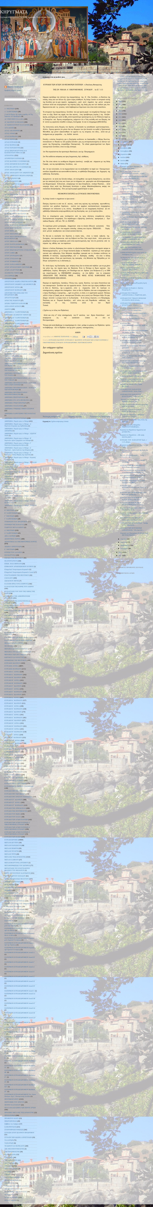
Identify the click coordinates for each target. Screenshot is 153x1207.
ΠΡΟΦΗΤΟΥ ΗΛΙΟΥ (11, 1118)
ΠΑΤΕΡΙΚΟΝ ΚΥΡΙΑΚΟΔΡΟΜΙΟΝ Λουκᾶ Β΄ (19, 957)
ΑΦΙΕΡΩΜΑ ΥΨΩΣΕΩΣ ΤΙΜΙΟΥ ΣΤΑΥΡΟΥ (19, 409)
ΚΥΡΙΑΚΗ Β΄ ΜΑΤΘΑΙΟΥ (13, 683)
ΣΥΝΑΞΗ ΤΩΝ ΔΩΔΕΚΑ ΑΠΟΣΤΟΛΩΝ (18, 1137)
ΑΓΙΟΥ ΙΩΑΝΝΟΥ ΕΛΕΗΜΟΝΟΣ (16, 211)
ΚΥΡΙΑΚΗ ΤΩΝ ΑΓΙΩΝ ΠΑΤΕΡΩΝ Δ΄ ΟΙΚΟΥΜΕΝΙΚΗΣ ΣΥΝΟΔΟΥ (17, 828)
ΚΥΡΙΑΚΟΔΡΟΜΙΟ (70, 342)
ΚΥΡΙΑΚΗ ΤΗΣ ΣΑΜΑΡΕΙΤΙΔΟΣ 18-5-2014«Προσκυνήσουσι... (133, 314)
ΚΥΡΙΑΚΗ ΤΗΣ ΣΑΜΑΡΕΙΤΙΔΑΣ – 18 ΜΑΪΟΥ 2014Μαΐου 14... (133, 336)
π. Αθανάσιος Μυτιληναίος (13, 906)
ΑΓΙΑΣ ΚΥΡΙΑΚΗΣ (11, 142)
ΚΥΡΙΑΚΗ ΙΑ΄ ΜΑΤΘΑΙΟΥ (13, 743)
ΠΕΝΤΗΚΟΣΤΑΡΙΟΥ (118, 72)
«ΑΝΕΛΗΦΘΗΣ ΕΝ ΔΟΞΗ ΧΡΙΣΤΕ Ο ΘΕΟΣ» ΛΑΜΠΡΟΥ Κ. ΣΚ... (133, 238)
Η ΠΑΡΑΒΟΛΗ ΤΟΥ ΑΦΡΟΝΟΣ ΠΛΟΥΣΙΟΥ (19, 618)
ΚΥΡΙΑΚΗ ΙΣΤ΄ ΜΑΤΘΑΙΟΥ (14, 778)
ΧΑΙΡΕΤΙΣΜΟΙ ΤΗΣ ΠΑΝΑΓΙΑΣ (15, 1192)
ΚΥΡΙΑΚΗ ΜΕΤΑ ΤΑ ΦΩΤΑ (13, 780)
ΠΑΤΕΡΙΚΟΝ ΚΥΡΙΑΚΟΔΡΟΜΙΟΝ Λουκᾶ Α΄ (19, 952)
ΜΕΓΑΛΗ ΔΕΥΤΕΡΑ (11, 842)
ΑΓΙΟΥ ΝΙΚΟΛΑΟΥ (11, 241)
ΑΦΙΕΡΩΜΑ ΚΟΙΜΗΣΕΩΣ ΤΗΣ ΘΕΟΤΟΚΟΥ (19, 334)
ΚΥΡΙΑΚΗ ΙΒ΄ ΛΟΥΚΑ (12, 746)
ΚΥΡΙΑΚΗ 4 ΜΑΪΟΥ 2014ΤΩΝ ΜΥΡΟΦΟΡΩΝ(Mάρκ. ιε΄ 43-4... (132, 504)
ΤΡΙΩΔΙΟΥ (130, 72)
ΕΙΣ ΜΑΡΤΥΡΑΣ (10, 555)
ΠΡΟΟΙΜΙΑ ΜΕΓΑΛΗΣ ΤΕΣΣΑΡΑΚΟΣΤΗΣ (19, 1112)
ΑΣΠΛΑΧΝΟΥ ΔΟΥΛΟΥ (12, 306)
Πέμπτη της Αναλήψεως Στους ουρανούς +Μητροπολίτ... (130, 269)
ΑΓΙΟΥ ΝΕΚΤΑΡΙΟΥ (11, 234)
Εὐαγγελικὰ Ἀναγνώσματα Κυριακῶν (16, 569)
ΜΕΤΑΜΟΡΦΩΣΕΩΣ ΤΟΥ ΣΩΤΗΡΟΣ (17, 865)
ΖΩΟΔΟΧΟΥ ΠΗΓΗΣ (11, 581)
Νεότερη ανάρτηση (51, 416)
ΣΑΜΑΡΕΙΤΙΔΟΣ (10, 1127)
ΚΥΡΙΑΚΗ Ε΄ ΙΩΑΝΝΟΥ (12, 703)
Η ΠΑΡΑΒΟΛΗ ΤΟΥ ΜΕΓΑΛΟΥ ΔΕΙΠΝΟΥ (19, 628)
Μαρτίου (123, 542)
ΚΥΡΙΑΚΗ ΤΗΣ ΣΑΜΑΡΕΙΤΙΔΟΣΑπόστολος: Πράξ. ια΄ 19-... (134, 325)
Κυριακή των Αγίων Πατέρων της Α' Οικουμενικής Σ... (132, 187)
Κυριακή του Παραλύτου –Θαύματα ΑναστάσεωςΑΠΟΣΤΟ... (132, 415)
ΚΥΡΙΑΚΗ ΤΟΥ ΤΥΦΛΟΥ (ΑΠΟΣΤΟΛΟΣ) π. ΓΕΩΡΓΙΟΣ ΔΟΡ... (133, 294)
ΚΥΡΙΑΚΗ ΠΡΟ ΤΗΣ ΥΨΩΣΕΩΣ (15, 791)
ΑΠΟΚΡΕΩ (8, 279)
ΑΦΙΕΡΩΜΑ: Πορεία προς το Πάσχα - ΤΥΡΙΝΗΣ (20, 505)
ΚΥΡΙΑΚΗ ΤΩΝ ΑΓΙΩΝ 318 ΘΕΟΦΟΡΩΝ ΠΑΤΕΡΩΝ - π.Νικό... (132, 172)
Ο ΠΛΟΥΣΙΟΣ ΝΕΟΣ (11, 893)
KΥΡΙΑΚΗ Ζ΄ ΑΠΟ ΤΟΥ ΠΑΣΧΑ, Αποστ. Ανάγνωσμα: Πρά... (134, 182)
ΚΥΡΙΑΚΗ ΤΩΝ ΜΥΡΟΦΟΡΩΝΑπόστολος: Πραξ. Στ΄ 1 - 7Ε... (134, 487)
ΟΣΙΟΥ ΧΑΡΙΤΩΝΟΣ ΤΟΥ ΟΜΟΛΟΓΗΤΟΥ (19, 904)
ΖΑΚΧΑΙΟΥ (8, 578)
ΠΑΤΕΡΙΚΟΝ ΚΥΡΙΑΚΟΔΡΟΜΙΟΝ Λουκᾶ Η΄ (19, 981)
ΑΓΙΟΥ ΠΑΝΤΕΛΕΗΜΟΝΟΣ (14, 244)
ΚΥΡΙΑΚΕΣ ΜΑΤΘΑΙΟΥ (27, 72)
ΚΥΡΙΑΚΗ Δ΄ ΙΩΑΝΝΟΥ (12, 694)
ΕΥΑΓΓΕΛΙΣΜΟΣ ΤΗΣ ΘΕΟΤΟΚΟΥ (16, 575)
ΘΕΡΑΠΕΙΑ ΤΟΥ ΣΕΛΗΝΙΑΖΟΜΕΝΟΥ (17, 652)
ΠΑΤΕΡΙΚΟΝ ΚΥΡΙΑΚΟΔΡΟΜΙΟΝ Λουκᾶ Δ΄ (19, 967)
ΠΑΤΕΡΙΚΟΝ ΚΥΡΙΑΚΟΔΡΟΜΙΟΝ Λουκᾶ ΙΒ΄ (20, 998)
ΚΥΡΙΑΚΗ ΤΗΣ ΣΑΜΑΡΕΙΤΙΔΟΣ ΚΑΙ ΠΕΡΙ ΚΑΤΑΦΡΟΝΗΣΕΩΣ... (133, 372)
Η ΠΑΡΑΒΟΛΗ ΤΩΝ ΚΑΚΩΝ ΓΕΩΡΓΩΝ (18, 640)
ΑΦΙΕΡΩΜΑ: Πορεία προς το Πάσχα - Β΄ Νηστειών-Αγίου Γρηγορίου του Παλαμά (17, 439)
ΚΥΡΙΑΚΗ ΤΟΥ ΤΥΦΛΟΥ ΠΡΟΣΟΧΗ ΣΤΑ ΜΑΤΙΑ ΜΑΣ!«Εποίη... (133, 299)
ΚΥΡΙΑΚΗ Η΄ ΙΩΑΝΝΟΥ (13, 720)
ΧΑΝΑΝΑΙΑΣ (9, 1194)
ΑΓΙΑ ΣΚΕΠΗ (9, 128)
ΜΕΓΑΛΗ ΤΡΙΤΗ (10, 854)
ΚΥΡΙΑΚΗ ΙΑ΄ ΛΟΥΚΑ (12, 740)
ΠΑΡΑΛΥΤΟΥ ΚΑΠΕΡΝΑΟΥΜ (15, 915)
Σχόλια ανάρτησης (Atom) (59, 421)
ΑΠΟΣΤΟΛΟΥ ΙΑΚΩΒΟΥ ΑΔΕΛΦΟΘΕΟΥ (18, 284)
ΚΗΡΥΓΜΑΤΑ (14, 11)
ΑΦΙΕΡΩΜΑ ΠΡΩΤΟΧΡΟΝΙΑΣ (15, 397)
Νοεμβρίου (124, 145)
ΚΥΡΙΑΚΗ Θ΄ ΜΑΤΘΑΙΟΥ (13, 732)
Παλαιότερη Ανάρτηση (100, 416)
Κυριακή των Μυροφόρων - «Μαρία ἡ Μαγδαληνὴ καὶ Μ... (132, 509)
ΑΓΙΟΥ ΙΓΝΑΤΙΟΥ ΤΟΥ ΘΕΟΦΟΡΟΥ (17, 208)
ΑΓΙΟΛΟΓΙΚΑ (105, 72)
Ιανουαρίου (124, 548)
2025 (120, 104)
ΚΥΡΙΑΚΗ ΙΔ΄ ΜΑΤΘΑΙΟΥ (13, 760)
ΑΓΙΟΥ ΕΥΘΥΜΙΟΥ (11, 205)
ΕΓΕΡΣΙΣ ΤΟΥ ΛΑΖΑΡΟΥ (13, 552)
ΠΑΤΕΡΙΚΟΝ (8, 921)
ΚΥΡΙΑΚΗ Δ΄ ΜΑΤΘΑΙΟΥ (13, 700)
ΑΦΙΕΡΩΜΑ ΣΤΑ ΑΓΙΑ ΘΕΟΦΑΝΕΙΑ (17, 400)
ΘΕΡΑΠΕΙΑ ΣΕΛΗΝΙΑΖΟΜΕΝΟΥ (16, 649)
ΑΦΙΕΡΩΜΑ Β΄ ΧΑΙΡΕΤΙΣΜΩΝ (15, 318)
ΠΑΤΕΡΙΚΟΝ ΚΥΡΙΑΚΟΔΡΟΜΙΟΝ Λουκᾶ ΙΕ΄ (19, 1013)
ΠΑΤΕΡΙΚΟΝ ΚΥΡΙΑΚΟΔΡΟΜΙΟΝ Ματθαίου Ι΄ (20, 1061)
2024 (120, 108)
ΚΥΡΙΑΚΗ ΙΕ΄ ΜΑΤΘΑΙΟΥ (13, 766)
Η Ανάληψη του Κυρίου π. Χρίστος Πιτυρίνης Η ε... (131, 289)
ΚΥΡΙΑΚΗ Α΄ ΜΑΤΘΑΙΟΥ (13, 675)
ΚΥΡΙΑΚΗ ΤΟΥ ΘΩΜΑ (12, 814)
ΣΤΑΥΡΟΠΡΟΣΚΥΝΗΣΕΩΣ (13, 1130)
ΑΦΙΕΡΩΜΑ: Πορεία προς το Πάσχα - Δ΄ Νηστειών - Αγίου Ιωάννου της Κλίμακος (17, 449)
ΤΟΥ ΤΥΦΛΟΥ (9, 1163)
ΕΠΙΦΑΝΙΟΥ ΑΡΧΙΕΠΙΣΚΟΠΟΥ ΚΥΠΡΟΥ (19, 566)
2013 (120, 552)
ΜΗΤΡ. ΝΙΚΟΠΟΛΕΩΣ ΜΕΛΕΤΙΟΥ (16, 879)
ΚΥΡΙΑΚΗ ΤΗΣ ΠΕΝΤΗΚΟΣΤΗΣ (15, 811)
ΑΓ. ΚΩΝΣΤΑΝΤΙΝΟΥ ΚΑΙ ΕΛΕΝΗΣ (17, 125)
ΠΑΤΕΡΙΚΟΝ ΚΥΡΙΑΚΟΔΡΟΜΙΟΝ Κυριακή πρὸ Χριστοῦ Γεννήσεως (19, 948)
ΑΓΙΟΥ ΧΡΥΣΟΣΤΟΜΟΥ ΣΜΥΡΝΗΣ (17, 267)
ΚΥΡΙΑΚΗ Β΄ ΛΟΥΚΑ (12, 680)
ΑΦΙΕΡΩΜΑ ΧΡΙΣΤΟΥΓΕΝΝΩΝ (15, 418)
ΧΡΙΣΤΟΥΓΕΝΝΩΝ (11, 1197)
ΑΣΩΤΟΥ (7, 309)
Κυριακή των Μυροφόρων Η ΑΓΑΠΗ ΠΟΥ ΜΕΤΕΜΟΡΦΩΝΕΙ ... (134, 534)
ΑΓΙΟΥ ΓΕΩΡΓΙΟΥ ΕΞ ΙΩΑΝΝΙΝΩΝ (16, 184)
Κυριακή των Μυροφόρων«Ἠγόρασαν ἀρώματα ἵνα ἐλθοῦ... (132, 481)
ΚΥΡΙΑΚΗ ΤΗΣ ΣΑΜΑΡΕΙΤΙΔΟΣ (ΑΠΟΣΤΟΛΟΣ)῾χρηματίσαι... (131, 309)
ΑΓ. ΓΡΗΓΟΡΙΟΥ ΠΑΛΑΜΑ (13, 119)
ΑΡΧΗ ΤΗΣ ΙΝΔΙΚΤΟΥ (12, 300)
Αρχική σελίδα (74, 416)
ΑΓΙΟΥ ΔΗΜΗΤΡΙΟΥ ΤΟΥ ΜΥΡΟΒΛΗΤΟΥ (19, 197)
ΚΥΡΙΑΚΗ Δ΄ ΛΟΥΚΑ (12, 697)
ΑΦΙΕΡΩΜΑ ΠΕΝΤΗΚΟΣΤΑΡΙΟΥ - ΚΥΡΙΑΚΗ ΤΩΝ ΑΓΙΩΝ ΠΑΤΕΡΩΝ (20, 384)
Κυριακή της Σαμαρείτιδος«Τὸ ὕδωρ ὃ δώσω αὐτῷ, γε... (132, 319)
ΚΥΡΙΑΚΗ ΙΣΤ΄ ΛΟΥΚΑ (12, 775)
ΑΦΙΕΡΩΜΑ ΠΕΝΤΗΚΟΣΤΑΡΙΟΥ (16, 346)
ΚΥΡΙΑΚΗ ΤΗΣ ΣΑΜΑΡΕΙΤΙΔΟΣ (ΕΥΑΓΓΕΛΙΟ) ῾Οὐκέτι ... (131, 304)
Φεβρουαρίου (125, 545)
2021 (120, 117)
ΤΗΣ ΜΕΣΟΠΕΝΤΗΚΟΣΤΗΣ (14, 1149)
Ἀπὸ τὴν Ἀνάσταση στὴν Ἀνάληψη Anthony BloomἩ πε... (131, 263)
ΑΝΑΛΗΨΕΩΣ (9, 276)
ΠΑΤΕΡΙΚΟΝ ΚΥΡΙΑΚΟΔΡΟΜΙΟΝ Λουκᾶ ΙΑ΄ (20, 994)
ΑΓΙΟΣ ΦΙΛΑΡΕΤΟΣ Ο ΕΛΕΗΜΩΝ (16, 167)
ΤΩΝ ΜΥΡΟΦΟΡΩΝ (11, 1180)
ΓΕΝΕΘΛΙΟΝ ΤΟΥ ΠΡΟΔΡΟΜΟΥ (15, 522)
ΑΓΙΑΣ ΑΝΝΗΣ (9, 133)
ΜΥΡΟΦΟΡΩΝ (9, 885)
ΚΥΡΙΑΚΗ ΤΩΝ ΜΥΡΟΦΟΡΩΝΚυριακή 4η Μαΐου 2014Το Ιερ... (133, 493)
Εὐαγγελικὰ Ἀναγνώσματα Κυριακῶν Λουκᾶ (19, 572)
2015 (120, 136)
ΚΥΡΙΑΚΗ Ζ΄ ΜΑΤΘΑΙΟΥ (13, 717)
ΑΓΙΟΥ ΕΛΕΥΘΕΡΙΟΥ (12, 202)
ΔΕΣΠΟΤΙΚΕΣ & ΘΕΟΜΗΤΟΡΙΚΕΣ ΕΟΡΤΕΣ (83, 72)
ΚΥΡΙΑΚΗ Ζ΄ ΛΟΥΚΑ (12, 715)
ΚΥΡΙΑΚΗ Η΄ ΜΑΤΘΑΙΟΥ (13, 726)
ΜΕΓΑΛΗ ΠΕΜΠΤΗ (11, 848)
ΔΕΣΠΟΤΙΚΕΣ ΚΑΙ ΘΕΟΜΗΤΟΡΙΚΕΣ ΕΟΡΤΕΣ (20, 542)
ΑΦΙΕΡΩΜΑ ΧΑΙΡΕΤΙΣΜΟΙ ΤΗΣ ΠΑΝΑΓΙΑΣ (20, 413)
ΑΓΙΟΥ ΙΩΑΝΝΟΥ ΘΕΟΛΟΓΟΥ (15, 214)
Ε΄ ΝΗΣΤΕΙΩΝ (9, 549)
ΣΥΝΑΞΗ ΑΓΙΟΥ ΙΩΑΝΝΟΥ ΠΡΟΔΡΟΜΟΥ (19, 1133)
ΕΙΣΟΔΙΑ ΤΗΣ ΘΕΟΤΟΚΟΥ (13, 558)
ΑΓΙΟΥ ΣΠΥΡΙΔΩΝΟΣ (12, 256)
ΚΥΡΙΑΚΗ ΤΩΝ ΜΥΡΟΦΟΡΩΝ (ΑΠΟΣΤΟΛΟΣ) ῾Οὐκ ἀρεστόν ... (132, 529)
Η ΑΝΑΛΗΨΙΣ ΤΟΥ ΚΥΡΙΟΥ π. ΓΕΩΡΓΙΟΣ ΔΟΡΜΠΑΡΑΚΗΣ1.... (132, 233)
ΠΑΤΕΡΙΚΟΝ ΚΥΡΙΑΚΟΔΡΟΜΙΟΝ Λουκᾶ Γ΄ (19, 962)
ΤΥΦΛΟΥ (7, 1174)
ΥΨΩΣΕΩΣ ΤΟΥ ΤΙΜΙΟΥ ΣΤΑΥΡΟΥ (16, 1186)
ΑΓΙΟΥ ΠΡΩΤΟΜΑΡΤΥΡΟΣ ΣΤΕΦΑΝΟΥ (18, 250)
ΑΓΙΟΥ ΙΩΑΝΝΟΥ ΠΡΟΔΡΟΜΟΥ (15, 216)
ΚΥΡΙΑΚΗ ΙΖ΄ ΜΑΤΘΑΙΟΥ (13, 772)
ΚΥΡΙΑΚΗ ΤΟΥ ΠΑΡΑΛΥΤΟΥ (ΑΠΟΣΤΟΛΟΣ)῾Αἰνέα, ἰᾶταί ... (131, 390)
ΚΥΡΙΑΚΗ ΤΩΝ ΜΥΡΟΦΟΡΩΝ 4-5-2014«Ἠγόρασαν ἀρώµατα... (132, 466)
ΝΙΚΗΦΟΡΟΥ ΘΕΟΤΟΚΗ (13, 887)
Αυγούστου (124, 154)
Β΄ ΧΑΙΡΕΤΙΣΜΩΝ (10, 513)
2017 (120, 130)
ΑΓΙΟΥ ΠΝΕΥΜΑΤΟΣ (12, 247)
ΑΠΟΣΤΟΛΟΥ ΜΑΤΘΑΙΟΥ (13, 290)
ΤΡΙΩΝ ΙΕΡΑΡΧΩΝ (10, 1169)
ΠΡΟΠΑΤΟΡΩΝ (9, 1115)
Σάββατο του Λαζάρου (11, 1124)
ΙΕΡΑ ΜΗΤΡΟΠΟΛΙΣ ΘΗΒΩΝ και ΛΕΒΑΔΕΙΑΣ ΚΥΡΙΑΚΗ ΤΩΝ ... (132, 519)
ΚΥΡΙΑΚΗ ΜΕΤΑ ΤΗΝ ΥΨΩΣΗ (15, 783)
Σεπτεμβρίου (124, 151)
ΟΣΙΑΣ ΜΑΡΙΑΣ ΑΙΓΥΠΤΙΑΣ (14, 901)
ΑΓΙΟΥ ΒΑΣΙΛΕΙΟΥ (11, 181)
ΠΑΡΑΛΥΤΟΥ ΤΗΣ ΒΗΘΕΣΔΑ (14, 918)
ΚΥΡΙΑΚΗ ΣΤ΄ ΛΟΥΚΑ (12, 802)
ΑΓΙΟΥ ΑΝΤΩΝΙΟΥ (11, 178)
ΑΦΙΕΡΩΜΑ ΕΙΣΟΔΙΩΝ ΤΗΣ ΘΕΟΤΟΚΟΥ (18, 326)
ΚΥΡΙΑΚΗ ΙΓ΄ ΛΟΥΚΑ (12, 752)
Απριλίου (123, 539)
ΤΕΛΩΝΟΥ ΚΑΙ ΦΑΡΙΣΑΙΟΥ (14, 1146)
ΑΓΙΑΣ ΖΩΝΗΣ (9, 139)
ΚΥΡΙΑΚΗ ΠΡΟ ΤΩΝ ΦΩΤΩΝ (14, 794)
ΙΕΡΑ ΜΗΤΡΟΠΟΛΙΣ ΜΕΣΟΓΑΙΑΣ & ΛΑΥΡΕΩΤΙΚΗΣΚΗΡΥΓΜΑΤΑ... (132, 471)
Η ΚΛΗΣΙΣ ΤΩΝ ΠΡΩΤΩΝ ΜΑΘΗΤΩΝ (17, 615)
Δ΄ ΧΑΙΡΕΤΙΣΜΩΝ (10, 533)
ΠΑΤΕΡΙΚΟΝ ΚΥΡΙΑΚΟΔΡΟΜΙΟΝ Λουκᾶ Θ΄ (19, 986)
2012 (120, 555)
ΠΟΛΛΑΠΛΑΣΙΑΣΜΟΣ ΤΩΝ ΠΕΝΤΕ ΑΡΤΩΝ (20, 1108)
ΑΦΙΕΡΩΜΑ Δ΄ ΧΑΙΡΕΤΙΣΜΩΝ (15, 323)
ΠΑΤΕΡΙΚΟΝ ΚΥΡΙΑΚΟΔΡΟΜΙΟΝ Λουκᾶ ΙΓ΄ (19, 1003)
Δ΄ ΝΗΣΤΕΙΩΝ (9, 530)
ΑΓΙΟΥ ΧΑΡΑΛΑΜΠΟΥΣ (13, 264)
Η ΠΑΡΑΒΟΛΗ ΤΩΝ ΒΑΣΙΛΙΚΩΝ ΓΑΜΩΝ (19, 637)
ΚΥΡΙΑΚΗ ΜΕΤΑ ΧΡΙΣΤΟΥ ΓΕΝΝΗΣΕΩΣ (18, 786)
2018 (120, 126)
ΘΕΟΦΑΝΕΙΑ (9, 646)
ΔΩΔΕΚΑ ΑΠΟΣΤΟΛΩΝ (12, 546)
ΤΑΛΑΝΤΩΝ (8, 1140)
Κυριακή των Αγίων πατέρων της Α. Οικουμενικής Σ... (132, 193)
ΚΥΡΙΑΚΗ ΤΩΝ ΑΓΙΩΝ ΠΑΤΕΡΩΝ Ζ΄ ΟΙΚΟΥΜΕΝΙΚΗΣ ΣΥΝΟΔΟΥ (17, 833)
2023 (120, 111)
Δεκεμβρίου (124, 142)
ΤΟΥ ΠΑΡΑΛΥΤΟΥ (10, 1160)
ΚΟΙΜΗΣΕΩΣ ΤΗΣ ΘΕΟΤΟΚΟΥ (15, 660)
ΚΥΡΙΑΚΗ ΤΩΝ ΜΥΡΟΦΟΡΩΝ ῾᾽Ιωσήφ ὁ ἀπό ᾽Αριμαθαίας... (134, 524)
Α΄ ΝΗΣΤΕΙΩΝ (9, 109)
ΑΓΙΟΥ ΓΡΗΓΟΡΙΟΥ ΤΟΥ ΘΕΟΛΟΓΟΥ (17, 194)
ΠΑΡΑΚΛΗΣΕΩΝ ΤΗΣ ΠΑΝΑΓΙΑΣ (16, 912)
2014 (120, 139)
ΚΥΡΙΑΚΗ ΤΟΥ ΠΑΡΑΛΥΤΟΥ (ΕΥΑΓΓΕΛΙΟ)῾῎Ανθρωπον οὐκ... (132, 395)
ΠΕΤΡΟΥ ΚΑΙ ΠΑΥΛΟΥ (12, 1105)
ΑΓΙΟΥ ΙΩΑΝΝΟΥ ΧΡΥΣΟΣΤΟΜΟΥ (16, 219)
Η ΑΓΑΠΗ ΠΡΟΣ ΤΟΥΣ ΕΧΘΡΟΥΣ (16, 584)
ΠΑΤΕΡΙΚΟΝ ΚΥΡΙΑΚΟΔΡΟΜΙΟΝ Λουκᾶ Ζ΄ (19, 976)
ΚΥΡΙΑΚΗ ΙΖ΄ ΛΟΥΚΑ (12, 769)
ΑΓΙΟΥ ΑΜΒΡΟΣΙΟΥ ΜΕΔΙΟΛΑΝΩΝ (17, 175)
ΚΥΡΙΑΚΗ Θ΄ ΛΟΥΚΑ (12, 729)
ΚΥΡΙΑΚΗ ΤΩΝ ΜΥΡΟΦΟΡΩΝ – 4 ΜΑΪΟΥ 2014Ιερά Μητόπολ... (132, 499)
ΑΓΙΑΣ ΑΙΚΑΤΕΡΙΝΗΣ (12, 131)
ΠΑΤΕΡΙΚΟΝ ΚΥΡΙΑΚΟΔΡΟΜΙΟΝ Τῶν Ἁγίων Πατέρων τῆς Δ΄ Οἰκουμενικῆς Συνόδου (20, 1095)
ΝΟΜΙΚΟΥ (8, 890)
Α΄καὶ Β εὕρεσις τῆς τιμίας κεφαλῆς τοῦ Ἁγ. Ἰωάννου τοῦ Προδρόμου (18, 115)
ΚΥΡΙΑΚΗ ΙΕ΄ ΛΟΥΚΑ (12, 763)
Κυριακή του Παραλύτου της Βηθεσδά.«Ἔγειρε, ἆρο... (129, 400)
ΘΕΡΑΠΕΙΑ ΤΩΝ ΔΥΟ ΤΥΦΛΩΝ (15, 654)
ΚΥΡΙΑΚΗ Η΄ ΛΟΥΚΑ (12, 723)
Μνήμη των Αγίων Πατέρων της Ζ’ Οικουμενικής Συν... (131, 198)
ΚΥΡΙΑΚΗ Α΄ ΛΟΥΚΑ (12, 672)
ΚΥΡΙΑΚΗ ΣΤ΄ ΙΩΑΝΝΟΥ (13, 800)
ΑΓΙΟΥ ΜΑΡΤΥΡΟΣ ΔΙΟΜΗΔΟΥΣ (16, 225)
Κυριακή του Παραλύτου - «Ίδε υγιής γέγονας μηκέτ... (132, 436)
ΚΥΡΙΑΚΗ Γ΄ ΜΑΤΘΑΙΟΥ (13, 692)
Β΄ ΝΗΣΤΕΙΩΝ (9, 510)
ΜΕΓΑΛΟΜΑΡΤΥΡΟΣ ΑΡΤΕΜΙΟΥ (16, 863)
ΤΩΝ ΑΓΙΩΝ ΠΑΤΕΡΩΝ (12, 1177)
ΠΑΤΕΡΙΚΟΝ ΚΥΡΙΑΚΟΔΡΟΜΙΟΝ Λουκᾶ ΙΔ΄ (20, 1008)
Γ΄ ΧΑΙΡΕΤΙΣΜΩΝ (10, 519)
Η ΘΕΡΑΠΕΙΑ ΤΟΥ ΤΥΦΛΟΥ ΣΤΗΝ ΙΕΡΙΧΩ (19, 610)
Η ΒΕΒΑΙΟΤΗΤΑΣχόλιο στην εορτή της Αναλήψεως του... (133, 253)
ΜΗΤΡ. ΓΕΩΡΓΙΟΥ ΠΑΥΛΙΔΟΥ (15, 876)
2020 (120, 120)
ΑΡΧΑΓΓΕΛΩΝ (9, 298)
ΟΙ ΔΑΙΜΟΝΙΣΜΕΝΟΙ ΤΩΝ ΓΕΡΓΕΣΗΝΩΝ (19, 896)
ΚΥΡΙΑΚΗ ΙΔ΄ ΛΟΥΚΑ (12, 757)
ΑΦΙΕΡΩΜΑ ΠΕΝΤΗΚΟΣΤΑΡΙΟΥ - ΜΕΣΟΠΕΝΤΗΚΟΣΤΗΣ (16, 393)
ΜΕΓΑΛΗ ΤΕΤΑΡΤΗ (11, 851)
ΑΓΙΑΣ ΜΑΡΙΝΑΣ (10, 145)
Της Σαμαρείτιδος (10, 1154)
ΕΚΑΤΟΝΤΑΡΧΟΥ (10, 561)
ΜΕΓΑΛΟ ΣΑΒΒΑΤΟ (11, 860)
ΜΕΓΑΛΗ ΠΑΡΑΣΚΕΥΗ (12, 845)
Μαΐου (122, 164)
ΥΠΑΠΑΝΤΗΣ (9, 1183)
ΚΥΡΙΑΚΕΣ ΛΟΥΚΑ (60, 72)
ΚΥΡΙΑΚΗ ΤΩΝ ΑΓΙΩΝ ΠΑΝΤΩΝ (16, 819)
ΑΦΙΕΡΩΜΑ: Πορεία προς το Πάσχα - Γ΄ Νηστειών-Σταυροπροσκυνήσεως (17, 444)
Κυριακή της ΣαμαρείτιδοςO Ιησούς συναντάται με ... (132, 367)
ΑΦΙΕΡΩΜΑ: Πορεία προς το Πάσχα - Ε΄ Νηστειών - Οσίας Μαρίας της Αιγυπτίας (17, 454)
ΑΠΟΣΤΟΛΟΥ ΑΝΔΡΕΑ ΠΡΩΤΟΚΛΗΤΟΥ (18, 281)
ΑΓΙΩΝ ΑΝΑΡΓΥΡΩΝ (12, 270)
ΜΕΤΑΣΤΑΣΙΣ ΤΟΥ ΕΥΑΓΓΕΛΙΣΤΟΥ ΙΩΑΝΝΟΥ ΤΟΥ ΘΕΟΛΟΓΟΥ (17, 869)
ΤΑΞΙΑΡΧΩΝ (9, 1143)
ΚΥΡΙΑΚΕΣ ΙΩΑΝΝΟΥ (44, 72)
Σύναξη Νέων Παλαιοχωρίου (132, 92)
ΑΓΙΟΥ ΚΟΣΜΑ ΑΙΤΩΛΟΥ (13, 222)
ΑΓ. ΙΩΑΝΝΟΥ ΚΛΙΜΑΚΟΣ (14, 122)
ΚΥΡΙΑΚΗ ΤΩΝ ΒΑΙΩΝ (12, 837)
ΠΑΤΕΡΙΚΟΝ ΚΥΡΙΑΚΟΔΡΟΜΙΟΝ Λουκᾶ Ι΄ (19, 991)
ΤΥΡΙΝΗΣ (7, 1172)
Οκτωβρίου (124, 148)
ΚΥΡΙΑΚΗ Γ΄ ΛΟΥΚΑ (12, 689)
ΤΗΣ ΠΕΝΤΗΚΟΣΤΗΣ (12, 1152)
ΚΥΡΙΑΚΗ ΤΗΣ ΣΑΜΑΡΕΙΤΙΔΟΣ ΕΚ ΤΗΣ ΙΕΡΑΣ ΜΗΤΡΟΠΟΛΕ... (132, 362)
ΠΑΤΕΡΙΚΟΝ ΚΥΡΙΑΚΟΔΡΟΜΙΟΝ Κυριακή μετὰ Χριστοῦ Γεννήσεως (19, 939)
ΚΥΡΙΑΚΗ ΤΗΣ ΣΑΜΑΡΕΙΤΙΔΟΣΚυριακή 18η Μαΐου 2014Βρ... (134, 331)
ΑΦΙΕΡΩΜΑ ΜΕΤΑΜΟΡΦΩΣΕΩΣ (16, 339)
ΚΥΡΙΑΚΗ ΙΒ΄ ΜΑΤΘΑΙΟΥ (13, 749)
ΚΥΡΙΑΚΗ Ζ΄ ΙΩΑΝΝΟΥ (73, 340)
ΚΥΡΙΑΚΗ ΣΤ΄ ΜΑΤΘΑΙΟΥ (13, 805)
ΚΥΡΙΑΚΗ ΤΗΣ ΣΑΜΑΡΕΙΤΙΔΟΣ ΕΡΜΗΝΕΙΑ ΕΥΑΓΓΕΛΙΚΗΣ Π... (132, 380)
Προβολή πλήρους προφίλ (12, 90)
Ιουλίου (123, 157)
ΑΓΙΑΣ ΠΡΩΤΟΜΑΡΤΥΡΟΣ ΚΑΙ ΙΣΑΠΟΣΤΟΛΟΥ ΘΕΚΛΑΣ (15, 152)
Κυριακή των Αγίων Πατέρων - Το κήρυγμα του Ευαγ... (131, 167)
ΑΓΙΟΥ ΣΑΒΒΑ (9, 253)
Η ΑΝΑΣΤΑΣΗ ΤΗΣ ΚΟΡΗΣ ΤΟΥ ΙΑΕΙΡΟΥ (19, 586)
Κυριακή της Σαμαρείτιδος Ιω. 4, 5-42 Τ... (133, 376)
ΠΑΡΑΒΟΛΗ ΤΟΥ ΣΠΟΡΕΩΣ (14, 909)
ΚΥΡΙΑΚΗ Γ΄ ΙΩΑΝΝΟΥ (12, 686)
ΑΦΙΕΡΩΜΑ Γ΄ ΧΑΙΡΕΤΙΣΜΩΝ (15, 320)
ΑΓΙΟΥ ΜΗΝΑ (9, 231)
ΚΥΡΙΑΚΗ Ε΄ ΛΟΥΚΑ (12, 706)
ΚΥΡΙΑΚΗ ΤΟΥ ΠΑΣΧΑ (12, 817)
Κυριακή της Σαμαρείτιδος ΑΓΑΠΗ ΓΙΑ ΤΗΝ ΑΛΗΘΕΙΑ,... (133, 357)
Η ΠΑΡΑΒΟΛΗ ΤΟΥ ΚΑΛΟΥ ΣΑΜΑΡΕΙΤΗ (19, 623)
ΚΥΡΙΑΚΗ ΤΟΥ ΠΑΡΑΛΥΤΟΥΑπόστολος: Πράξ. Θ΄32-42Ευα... (134, 405)
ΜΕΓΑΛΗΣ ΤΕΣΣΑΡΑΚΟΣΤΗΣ (15, 857)
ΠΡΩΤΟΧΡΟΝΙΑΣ (10, 1121)
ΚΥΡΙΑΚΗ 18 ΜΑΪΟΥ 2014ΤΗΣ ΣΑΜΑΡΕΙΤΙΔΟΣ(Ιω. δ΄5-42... (131, 341)
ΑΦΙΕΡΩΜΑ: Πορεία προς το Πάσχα (16, 421)
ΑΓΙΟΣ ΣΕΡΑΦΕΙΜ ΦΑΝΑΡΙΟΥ (15, 164)
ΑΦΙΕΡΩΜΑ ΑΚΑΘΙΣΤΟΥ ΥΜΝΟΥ (16, 315)
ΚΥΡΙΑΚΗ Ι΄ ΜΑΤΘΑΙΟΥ (13, 737)
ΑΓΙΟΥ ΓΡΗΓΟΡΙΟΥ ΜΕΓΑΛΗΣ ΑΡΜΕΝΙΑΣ (19, 190)
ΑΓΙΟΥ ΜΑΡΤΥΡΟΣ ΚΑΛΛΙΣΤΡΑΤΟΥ (17, 228)
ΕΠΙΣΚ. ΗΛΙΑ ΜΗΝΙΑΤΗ (13, 564)
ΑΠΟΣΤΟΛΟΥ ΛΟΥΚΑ (12, 287)
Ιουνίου (123, 160)
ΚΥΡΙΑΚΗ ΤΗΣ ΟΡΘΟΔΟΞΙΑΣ (15, 808)
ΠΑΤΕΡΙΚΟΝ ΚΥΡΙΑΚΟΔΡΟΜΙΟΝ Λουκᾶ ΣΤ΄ (20, 1018)
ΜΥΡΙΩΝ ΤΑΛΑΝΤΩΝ (12, 882)
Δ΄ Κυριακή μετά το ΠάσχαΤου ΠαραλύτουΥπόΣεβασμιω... (130, 426)
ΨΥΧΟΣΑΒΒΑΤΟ (10, 1200)
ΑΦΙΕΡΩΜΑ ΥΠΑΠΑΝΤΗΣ (13, 406)
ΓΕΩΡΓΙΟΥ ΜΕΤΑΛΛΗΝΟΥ (14, 527)
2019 (120, 123)
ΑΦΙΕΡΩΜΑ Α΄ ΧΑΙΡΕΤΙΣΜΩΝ (15, 312)
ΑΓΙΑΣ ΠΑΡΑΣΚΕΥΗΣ (12, 148)
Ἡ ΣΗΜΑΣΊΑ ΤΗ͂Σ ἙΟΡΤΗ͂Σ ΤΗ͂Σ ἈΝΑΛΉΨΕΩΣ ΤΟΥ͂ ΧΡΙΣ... (131, 243)
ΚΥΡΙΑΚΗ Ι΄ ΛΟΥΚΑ (11, 735)
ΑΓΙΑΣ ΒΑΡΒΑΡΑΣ (11, 136)
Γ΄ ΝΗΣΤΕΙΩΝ (9, 516)
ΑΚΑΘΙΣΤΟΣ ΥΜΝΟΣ (12, 273)
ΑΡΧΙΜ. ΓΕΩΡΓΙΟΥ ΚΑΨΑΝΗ (15, 303)
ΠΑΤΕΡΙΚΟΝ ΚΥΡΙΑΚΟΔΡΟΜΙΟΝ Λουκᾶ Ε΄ (19, 972)
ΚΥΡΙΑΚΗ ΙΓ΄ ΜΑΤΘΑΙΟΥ (13, 755)
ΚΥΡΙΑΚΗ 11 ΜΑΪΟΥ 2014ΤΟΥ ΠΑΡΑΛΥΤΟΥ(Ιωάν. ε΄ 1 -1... (131, 410)
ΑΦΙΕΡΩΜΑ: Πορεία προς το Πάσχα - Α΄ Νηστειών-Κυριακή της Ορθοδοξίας (17, 425)
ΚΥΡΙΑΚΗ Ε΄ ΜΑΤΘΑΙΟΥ (13, 709)
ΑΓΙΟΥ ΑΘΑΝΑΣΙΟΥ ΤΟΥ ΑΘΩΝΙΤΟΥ (17, 173)
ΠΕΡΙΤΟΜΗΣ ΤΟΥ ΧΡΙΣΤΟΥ (14, 1102)
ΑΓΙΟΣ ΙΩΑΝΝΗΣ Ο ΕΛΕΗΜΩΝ (15, 161)
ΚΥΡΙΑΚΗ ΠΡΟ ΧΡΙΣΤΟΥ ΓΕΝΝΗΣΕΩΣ (18, 797)
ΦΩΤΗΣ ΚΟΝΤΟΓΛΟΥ (12, 1189)
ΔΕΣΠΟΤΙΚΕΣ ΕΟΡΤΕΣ (12, 539)
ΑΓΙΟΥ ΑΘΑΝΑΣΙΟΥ (11, 170)
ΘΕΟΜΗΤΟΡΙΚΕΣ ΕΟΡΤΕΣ (13, 643)
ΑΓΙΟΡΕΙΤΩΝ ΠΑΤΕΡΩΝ (13, 158)
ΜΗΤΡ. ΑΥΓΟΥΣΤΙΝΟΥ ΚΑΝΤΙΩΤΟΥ (17, 873)
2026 (120, 101)
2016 (120, 133)
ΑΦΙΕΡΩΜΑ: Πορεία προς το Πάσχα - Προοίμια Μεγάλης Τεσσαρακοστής (20, 492)
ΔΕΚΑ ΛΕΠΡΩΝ (10, 536)
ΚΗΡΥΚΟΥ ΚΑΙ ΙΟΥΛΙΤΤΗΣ (14, 657)
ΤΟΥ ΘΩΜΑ (8, 1157)
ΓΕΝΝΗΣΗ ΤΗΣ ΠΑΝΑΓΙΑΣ (14, 524)
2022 (120, 114)
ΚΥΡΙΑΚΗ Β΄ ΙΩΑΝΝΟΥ (13, 677)
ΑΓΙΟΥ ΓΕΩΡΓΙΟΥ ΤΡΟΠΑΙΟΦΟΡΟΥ (17, 187)
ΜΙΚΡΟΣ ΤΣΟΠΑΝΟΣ (15, 87)
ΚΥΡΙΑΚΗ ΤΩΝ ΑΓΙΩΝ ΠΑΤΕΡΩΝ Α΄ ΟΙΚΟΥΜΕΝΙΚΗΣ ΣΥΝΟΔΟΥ (17, 823)
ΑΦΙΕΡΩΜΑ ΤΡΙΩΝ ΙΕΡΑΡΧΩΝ (15, 403)
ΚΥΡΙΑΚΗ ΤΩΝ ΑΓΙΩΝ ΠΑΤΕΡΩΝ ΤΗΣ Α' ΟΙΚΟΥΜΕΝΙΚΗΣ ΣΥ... (133, 177)
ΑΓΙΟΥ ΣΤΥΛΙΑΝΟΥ (11, 258)
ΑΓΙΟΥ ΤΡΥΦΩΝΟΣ (11, 261)
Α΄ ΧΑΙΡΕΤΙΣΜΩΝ (10, 111)
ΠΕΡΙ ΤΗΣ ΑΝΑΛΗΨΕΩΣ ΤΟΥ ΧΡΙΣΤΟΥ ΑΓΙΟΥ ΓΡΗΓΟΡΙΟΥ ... (132, 248)
